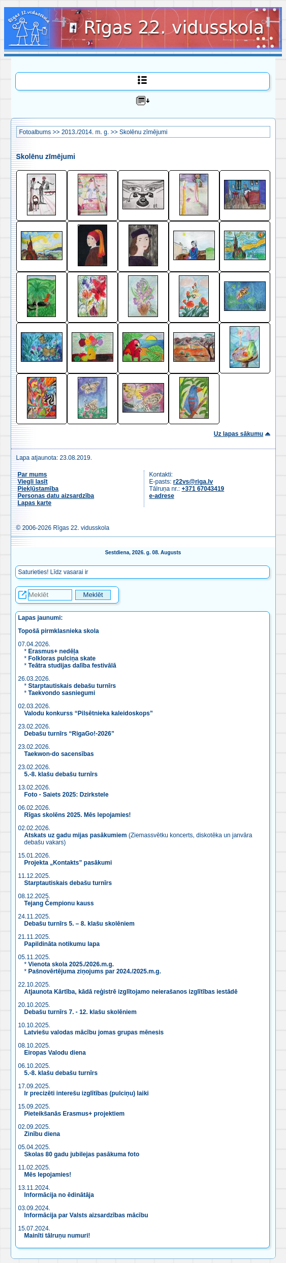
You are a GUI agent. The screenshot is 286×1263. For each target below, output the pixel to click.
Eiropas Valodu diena (55, 1052)
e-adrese (161, 495)
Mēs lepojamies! (48, 1174)
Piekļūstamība (38, 488)
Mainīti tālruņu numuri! (57, 1235)
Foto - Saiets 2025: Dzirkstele (66, 794)
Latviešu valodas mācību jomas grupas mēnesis (94, 1032)
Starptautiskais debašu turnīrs (72, 685)
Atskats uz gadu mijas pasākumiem (75, 835)
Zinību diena (42, 1134)
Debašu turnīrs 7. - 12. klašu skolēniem (80, 1012)
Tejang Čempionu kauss (59, 903)
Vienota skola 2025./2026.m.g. (71, 964)
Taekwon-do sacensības (59, 753)
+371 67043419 (203, 488)
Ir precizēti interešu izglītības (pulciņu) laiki (86, 1093)
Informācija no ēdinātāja (59, 1194)
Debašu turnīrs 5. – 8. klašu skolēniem (79, 923)
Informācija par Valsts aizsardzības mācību (86, 1215)
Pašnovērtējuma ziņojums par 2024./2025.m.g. (94, 971)
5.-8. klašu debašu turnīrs (62, 774)
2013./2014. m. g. (85, 132)
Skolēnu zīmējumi (143, 132)
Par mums (32, 474)
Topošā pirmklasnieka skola (58, 631)
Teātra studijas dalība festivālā (72, 665)
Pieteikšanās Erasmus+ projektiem (74, 1113)
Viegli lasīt (33, 481)
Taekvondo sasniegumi (62, 693)
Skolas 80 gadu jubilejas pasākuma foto (82, 1154)
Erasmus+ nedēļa (53, 651)
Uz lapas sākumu (238, 433)
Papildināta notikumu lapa (62, 944)
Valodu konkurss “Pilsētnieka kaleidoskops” (88, 713)
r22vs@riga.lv (193, 481)
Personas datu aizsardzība (56, 495)
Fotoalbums (35, 132)
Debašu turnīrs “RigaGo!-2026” (69, 733)
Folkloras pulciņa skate (62, 658)
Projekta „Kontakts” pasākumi (68, 862)
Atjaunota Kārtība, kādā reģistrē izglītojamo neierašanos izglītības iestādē (131, 991)
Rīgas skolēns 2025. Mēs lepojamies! (77, 814)
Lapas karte (35, 503)
